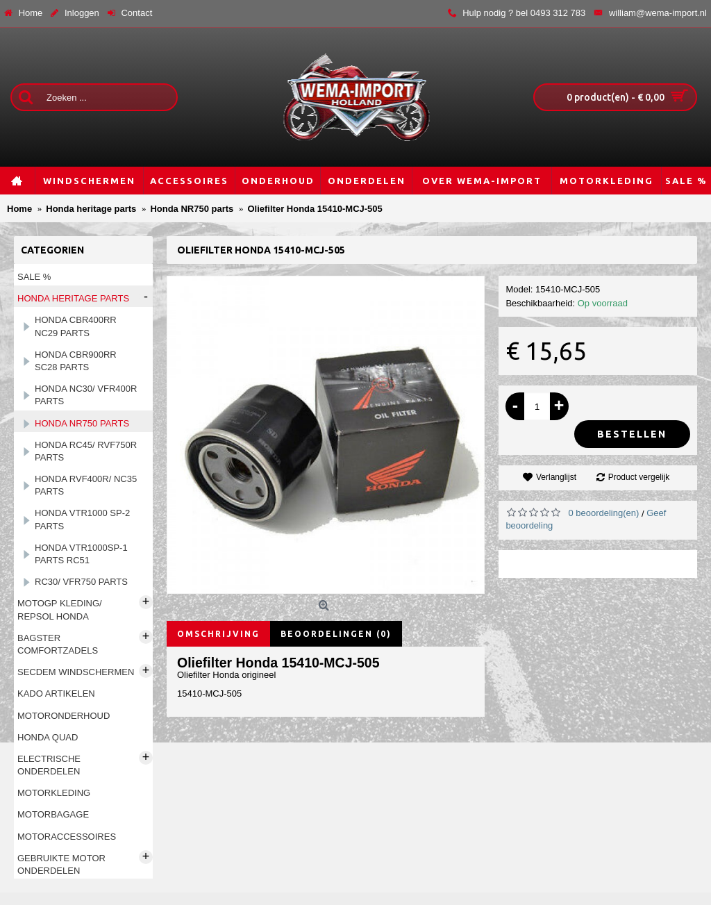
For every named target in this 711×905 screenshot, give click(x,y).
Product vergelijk (639, 477)
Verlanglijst (556, 477)
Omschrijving (218, 633)
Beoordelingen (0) (336, 633)
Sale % (34, 277)
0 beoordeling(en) (603, 513)
